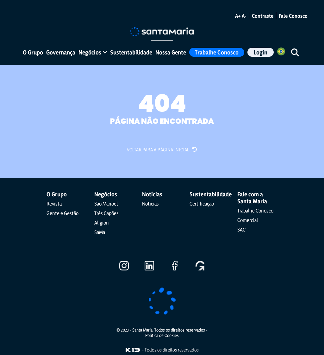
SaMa (99, 232)
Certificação (202, 203)
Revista (54, 203)
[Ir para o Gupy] (200, 267)
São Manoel (106, 203)
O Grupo (33, 52)
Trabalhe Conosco (217, 52)
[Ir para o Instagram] (124, 267)
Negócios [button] (92, 52)
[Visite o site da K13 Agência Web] (133, 349)
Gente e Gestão (62, 213)
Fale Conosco (293, 16)
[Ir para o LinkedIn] (149, 267)
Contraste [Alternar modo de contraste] (262, 16)
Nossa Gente (170, 52)
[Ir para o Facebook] (174, 267)
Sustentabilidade (131, 52)
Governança (60, 52)
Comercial (247, 220)
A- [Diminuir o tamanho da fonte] (244, 16)
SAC (241, 229)
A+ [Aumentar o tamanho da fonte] (237, 16)
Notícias (150, 203)
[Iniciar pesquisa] (295, 52)
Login (260, 52)
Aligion (101, 222)
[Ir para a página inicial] (162, 31)
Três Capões (106, 213)
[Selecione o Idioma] (281, 52)
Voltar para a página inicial (162, 149)
